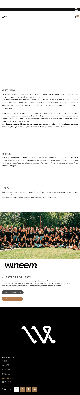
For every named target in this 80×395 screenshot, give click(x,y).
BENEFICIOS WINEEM (12, 292)
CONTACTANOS (12, 299)
